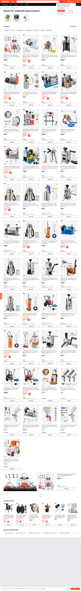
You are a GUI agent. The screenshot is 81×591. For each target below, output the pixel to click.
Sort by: (71, 26)
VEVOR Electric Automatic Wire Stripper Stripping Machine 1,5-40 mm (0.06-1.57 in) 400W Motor (31, 131)
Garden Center (13, 7)
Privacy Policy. (61, 13)
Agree (75, 588)
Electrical (7, 20)
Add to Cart (12, 67)
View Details (50, 400)
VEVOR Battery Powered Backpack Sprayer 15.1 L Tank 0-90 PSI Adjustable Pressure (11, 57)
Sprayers (17, 7)
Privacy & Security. (43, 588)
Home (4, 7)
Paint (26, 20)
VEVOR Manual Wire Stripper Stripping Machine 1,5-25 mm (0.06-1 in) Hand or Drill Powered (68, 205)
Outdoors (8, 7)
